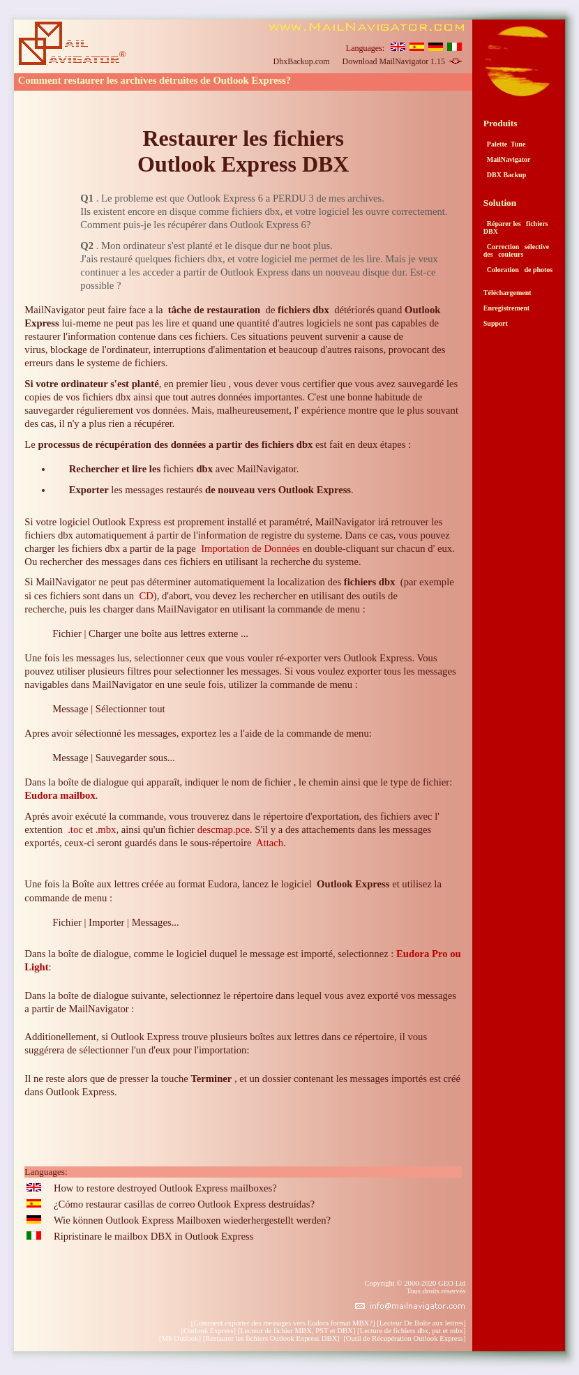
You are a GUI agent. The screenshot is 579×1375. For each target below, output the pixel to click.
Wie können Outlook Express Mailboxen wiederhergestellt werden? (192, 1220)
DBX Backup (504, 175)
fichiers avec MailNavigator (182, 468)
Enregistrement (506, 308)
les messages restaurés (210, 489)
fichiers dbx (370, 581)
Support (495, 323)
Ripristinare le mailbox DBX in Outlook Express (154, 1236)
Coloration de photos (517, 269)
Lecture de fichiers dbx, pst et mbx (411, 1331)
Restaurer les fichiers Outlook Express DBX (243, 151)
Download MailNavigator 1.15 (402, 61)
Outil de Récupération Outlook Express (404, 1338)
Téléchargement (507, 292)
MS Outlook (179, 1338)
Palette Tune (504, 144)
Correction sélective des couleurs (516, 250)
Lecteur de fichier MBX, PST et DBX (296, 1331)
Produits (500, 123)
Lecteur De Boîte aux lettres (421, 1323)
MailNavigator (507, 159)
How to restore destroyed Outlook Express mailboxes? (165, 1188)
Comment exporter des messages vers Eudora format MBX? (283, 1323)
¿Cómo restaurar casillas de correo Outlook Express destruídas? (184, 1204)
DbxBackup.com (301, 61)
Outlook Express (208, 1331)
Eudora (222, 883)
